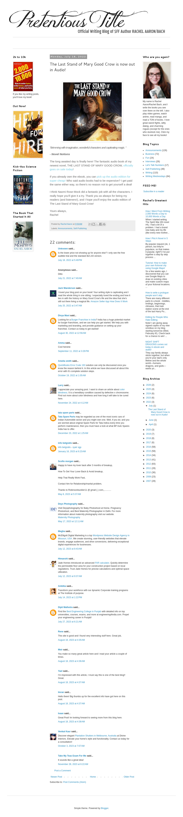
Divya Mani (64, 315)
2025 (149, 389)
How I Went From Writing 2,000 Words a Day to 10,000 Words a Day (157, 214)
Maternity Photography (69, 517)
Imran (61, 692)
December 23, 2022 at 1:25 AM (73, 433)
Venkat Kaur (64, 731)
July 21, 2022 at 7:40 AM (70, 278)
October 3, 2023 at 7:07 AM (71, 746)
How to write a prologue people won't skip (157, 294)
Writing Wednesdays (155, 176)
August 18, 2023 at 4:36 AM (71, 661)
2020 (149, 429)
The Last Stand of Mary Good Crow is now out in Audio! (159, 412)
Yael (60, 671)
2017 (149, 442)
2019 (149, 434)
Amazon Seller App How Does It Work (109, 301)
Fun (147, 158)
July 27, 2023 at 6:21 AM (70, 621)
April (151, 424)
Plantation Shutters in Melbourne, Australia (96, 735)
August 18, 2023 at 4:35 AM (71, 640)
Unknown (63, 248)
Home (93, 777)
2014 (149, 455)
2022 (149, 402)
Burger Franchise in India (83, 319)
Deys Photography (67, 504)
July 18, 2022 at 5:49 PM (70, 260)
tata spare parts (66, 412)
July (151, 405)
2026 (149, 385)
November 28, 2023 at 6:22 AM (73, 764)
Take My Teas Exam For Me (72, 756)
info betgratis (65, 443)
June (151, 420)
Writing (148, 172)
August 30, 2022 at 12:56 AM (72, 333)
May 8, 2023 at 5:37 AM (69, 494)
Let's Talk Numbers (154, 165)
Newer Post (56, 777)
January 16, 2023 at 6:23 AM (72, 451)
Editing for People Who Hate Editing (156, 318)
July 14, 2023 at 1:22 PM (70, 597)
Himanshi (63, 558)
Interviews (150, 161)
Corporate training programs (114, 590)
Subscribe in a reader (153, 191)
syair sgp (76, 447)
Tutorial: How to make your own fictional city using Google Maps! (156, 265)
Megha (61, 531)
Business (149, 154)
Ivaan (61, 713)
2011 (149, 468)
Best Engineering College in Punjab (84, 611)
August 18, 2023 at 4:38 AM (71, 721)
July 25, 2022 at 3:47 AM (70, 305)
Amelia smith (65, 361)
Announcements (65, 228)
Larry (61, 385)
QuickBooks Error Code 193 (71, 365)
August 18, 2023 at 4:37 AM (71, 682)
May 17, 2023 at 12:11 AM (70, 521)
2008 (149, 476)
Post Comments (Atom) (74, 782)
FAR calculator (102, 563)
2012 (149, 464)
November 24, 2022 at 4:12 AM (73, 403)
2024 (149, 393)
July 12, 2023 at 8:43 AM (70, 549)
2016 (149, 447)
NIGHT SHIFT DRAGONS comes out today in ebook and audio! (156, 346)
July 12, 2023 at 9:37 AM (70, 576)
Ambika (62, 586)
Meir (60, 649)
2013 (149, 459)
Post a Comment (62, 770)
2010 (149, 472)
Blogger (104, 808)
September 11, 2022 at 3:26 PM (73, 351)
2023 (149, 397)
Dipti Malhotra (65, 607)
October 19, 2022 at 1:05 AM (72, 375)
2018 (149, 438)
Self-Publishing (80, 228)
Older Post (129, 777)
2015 (149, 451)
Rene (60, 631)
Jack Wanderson (66, 288)
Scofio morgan (65, 461)
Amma (61, 343)
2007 (149, 481)
